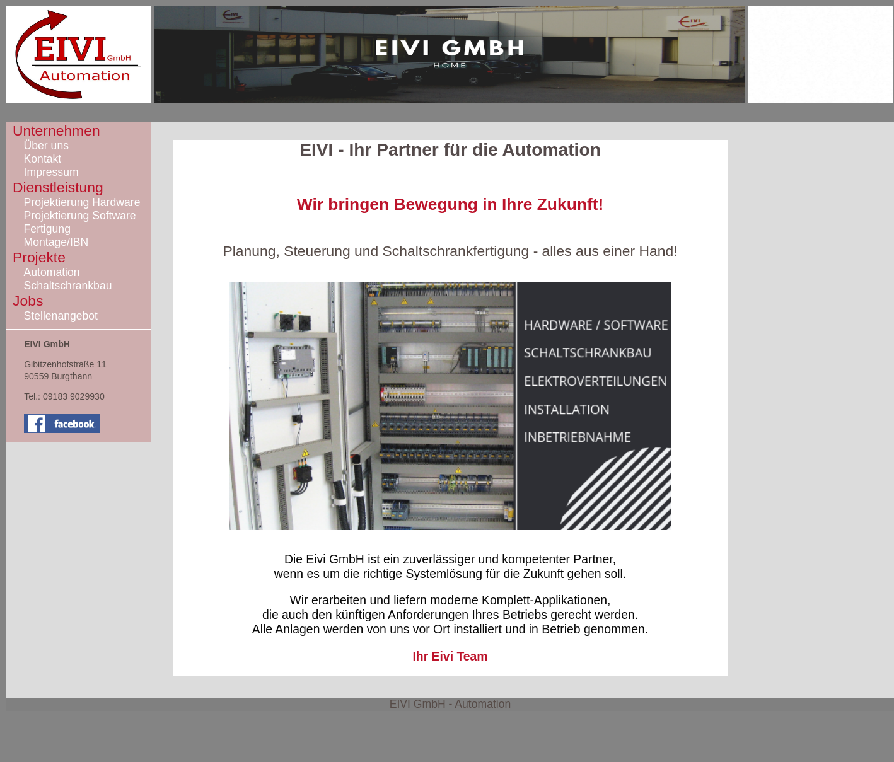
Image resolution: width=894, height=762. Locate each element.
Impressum (51, 172)
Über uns (46, 145)
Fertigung (47, 228)
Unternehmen (56, 130)
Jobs (28, 300)
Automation (52, 272)
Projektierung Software (80, 215)
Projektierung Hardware (82, 202)
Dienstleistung (58, 187)
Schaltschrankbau (68, 285)
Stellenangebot (61, 315)
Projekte (39, 257)
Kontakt (43, 159)
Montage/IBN (56, 242)
